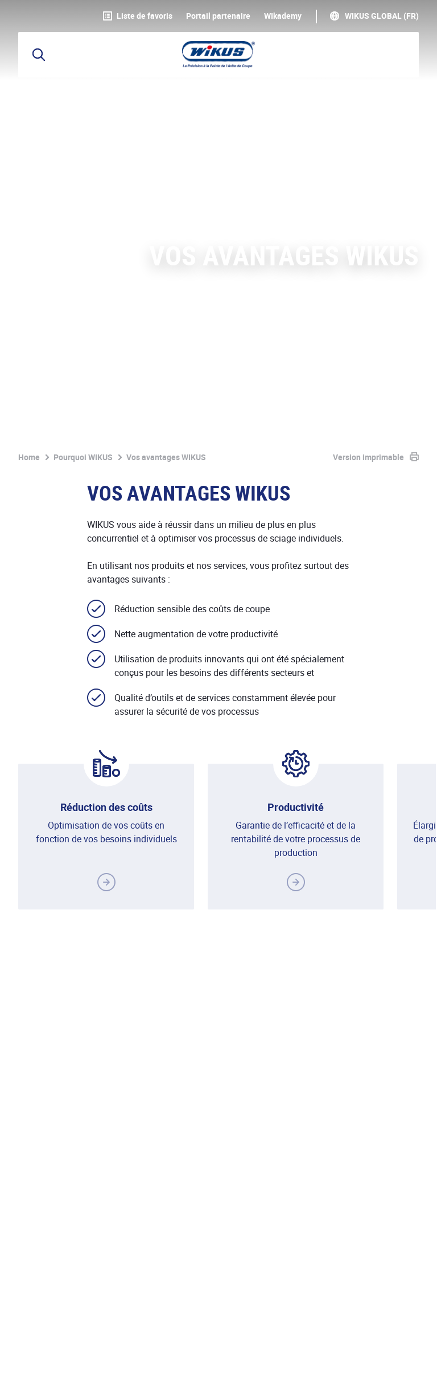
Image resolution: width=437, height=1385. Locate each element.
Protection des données (152, 1343)
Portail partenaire (218, 16)
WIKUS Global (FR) (382, 16)
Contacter (389, 1062)
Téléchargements (336, 1343)
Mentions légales (52, 1343)
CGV (225, 1343)
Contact (268, 1343)
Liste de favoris (137, 16)
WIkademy (283, 16)
